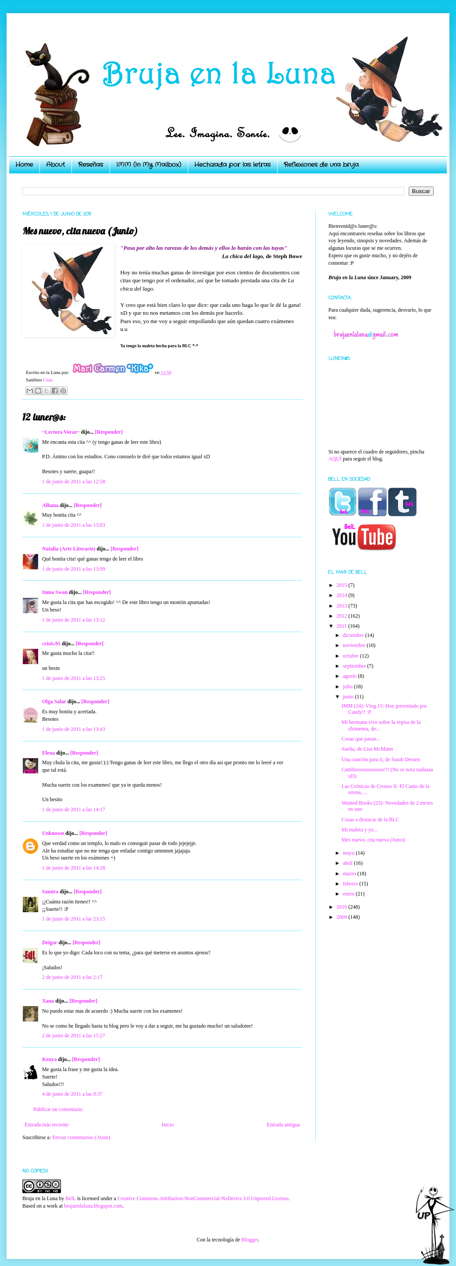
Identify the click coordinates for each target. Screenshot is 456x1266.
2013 (343, 606)
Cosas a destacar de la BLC (370, 819)
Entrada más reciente (47, 1125)
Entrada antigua (283, 1125)
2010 (343, 907)
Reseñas (90, 164)
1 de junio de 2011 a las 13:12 (73, 620)
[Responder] (108, 432)
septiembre (355, 666)
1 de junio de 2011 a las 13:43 (73, 729)
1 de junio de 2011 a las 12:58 (73, 481)
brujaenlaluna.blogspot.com (93, 1206)
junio (349, 697)
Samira (50, 891)
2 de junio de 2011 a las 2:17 (72, 977)
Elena (48, 753)
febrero (351, 884)
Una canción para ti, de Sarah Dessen (381, 759)
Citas (48, 379)
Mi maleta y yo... (360, 830)
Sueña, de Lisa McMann (367, 749)
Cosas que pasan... (361, 739)
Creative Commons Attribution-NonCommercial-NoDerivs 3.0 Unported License (203, 1198)
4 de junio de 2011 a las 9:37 (72, 1094)
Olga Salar (54, 701)
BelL (70, 1198)
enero (349, 894)
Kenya (49, 1059)
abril (348, 863)
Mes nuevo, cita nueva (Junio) (373, 840)
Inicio (167, 1125)
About (55, 164)
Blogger (249, 1240)
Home (24, 164)
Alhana (50, 505)
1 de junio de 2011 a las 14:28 (73, 868)
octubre (351, 656)
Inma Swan (55, 592)
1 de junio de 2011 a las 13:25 (73, 678)
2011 (343, 626)
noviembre (355, 645)
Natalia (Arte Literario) (68, 549)
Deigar (49, 942)
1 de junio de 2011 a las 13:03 (73, 525)
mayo (349, 853)
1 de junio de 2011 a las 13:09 (73, 569)
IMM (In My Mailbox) (148, 164)
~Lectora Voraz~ (60, 432)
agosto (350, 676)
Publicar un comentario (57, 1109)
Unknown (53, 833)
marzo (350, 873)
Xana (48, 1001)
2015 (343, 585)
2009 (343, 917)
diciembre (354, 635)
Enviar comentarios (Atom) (81, 1137)
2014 (343, 595)
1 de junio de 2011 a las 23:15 (73, 919)
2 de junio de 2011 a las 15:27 (73, 1035)
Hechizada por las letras (232, 164)
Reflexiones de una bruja (321, 164)
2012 (343, 616)
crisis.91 (51, 643)
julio (348, 686)
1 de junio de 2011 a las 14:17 (73, 809)
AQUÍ (335, 459)
